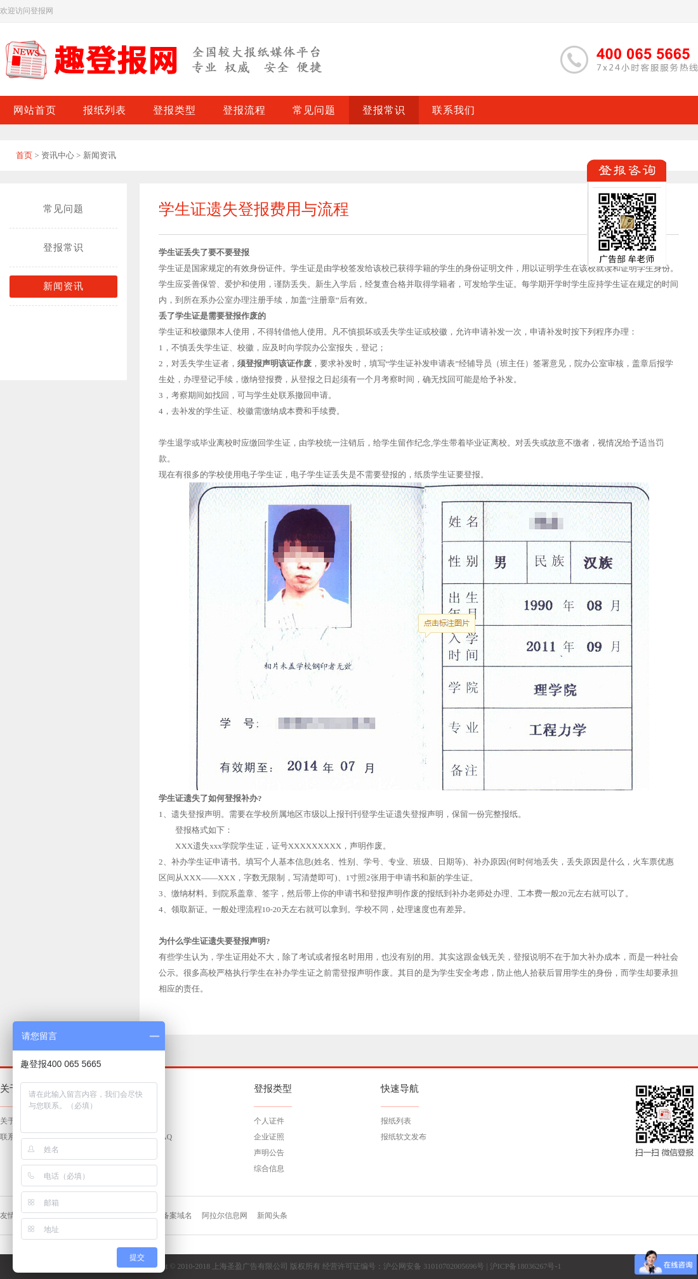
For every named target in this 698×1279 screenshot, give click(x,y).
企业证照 (269, 1136)
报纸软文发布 (403, 1136)
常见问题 (63, 209)
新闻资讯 (63, 286)
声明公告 (269, 1152)
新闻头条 (272, 1215)
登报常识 (63, 247)
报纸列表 (396, 1121)
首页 (24, 155)
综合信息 (269, 1168)
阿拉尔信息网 (224, 1215)
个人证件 (269, 1121)
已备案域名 (173, 1215)
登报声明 (262, 363)
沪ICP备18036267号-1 (526, 1266)
